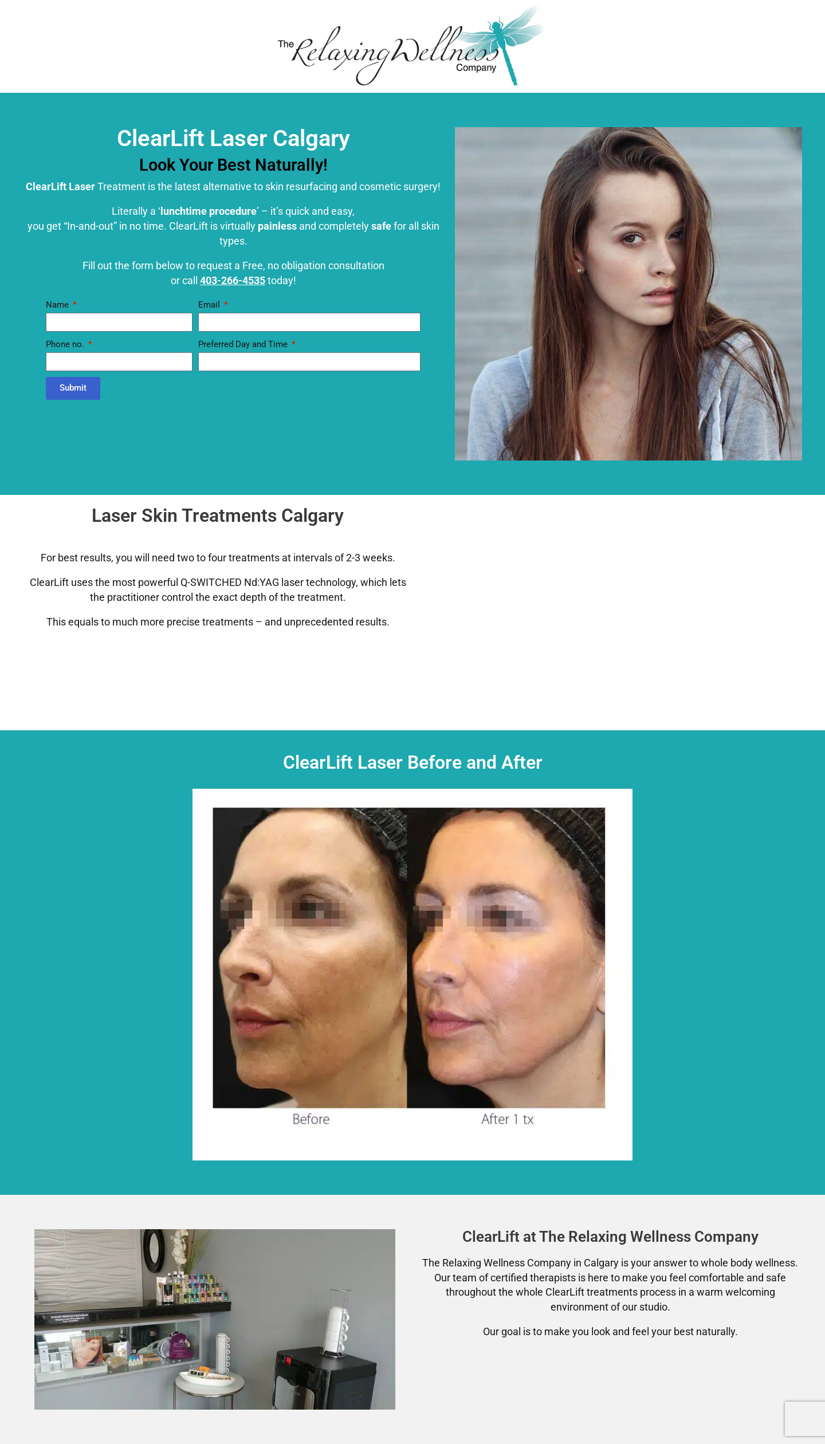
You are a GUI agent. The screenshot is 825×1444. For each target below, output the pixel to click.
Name (58, 305)
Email (210, 305)
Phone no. (66, 344)
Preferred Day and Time (244, 344)
